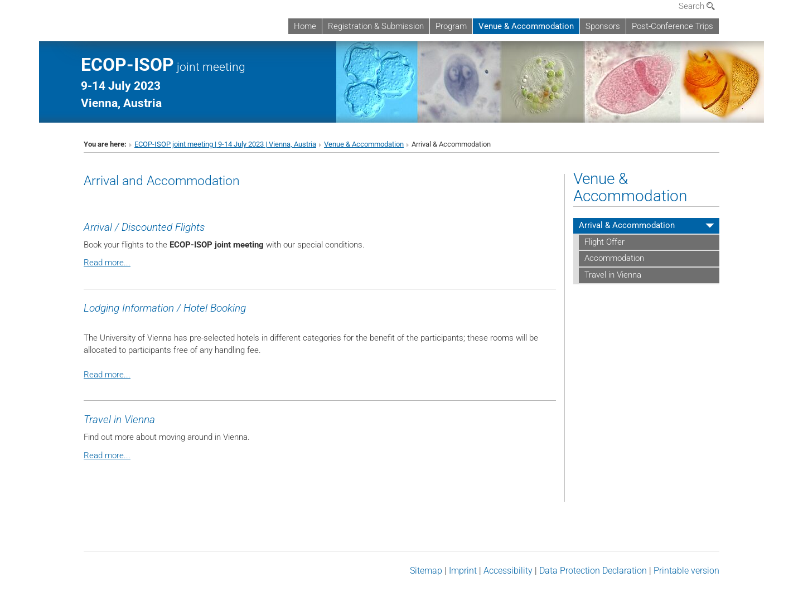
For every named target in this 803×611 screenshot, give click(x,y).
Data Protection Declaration (593, 570)
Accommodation (614, 258)
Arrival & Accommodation (627, 225)
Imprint (463, 570)
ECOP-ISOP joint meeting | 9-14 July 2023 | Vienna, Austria (225, 144)
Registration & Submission (376, 26)
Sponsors (603, 26)
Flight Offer (604, 242)
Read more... (107, 263)
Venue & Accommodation (526, 26)
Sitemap (426, 570)
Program (451, 26)
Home (305, 26)
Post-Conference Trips (672, 26)
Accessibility (508, 570)
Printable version (686, 570)
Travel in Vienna (612, 275)
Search (697, 6)
